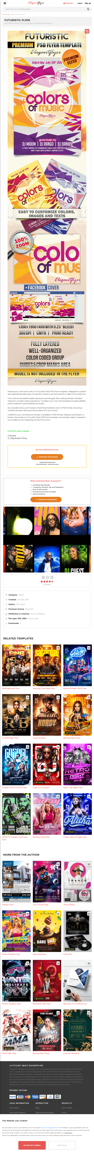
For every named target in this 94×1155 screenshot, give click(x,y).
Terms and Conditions (17, 1113)
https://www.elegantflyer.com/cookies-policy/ (16, 1135)
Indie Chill (67, 954)
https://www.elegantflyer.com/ (49, 1127)
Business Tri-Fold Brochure (75, 1004)
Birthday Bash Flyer (71, 738)
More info (29, 609)
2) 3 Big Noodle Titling (17, 438)
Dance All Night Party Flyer (74, 688)
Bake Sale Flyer (39, 954)
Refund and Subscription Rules (45, 1114)
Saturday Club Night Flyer (44, 688)
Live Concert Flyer (40, 905)
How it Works (67, 1108)
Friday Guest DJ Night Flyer (75, 837)
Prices (64, 1113)
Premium (68, 3)
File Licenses (14, 1108)
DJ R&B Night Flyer (10, 738)
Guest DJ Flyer (39, 738)
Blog (37, 1108)
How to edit (33, 619)
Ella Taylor (20, 604)
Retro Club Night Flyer (73, 788)
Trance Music (69, 905)
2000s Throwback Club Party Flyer (14, 838)
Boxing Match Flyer (41, 1053)
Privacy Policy (77, 1135)
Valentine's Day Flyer (42, 1004)
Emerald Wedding (71, 1053)
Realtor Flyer (7, 905)
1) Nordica (12, 436)
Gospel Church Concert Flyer (14, 788)
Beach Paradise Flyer (11, 954)
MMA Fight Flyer (9, 1053)
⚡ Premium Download (47, 457)
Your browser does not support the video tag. (47, 540)
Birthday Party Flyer (41, 837)
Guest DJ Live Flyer (41, 788)
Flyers (21, 595)
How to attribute (37, 614)
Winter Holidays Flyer (11, 1004)
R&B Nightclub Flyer (11, 688)
